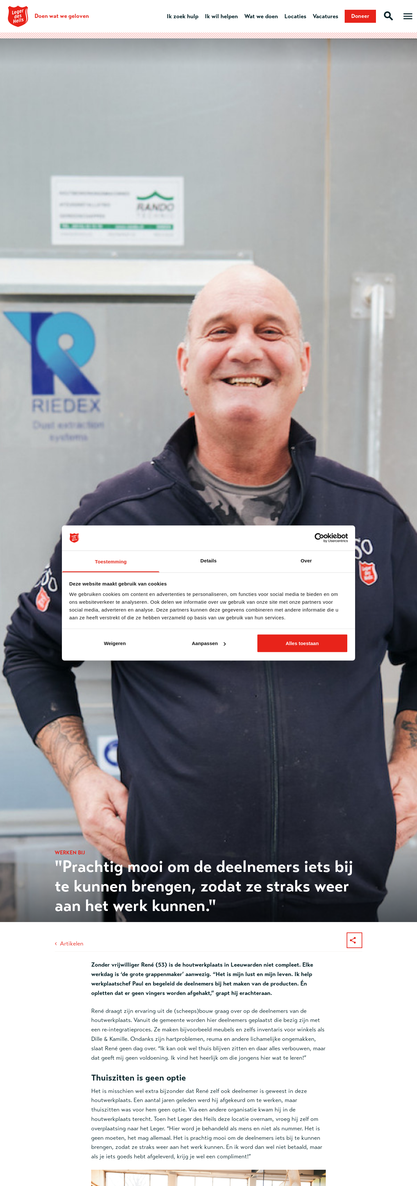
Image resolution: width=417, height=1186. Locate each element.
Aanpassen (209, 643)
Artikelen (71, 943)
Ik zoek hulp (180, 16)
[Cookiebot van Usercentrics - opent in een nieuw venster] (319, 538)
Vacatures (323, 16)
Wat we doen (258, 16)
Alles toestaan (302, 643)
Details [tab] (208, 560)
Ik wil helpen (218, 16)
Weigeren (115, 643)
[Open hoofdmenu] (408, 16)
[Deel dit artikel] (354, 940)
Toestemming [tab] (111, 561)
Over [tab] (306, 560)
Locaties (293, 16)
